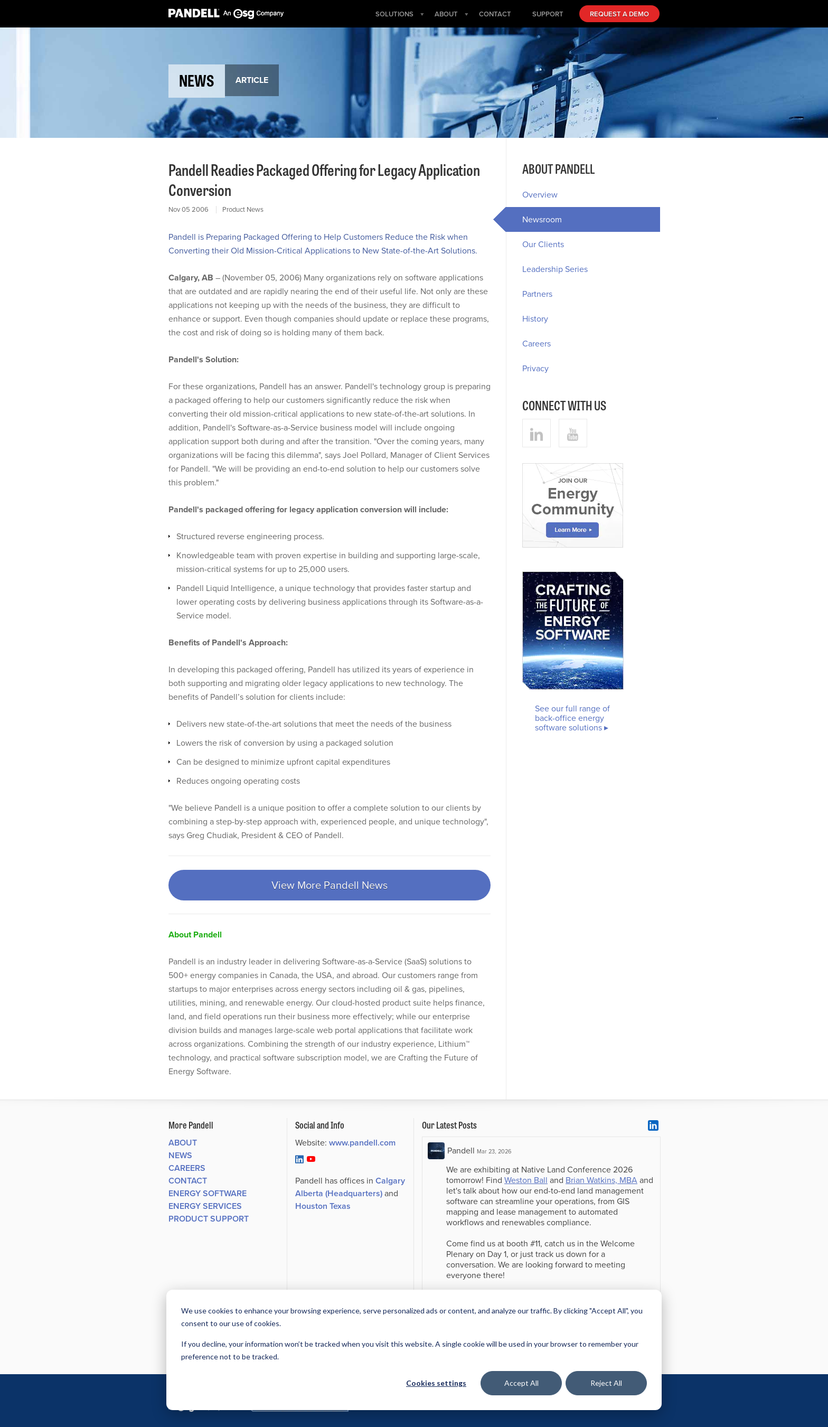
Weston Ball (526, 1180)
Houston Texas (323, 1206)
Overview (540, 195)
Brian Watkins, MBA (601, 1180)
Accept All (521, 1382)
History (535, 319)
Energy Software (207, 1193)
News (180, 1155)
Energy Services (205, 1206)
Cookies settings (436, 1382)
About (182, 1143)
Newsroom (534, 219)
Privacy (535, 368)
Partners (537, 294)
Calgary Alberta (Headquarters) (350, 1187)
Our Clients (543, 244)
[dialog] (414, 1350)
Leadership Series (555, 269)
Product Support (208, 1219)
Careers (536, 343)
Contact (187, 1181)
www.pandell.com (362, 1143)
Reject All (606, 1382)
